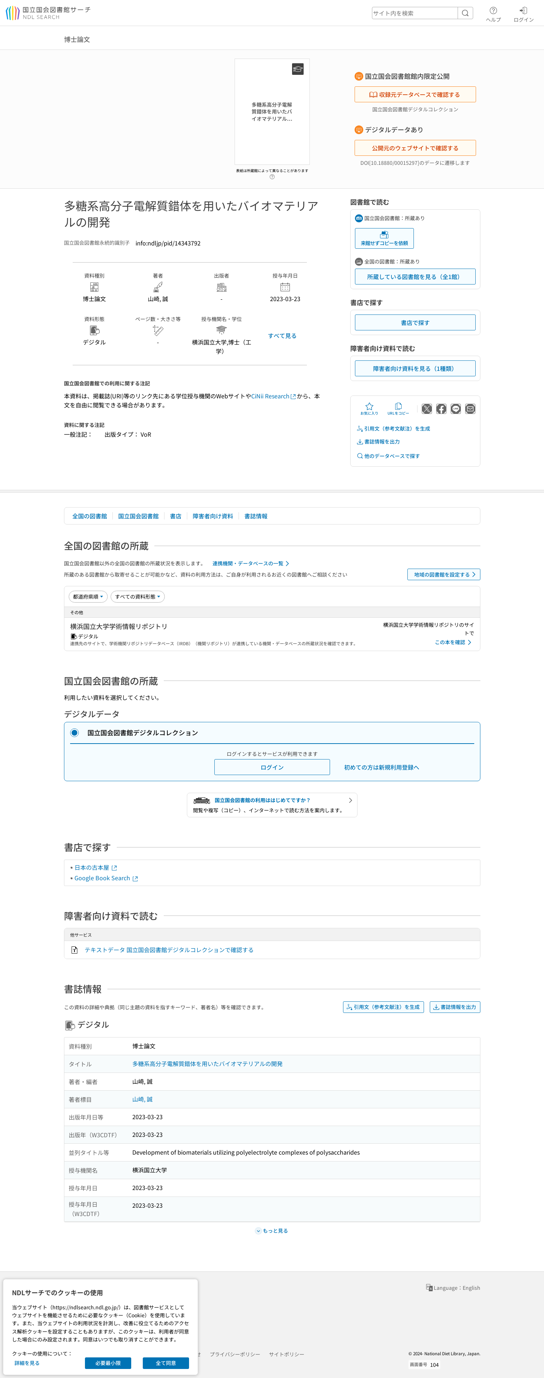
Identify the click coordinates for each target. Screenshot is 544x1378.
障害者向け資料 (213, 516)
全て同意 (166, 1362)
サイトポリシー (286, 1354)
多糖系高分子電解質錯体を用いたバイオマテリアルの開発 (207, 1063)
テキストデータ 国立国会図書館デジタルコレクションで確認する (169, 949)
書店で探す (415, 322)
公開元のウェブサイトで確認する (415, 148)
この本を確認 (454, 642)
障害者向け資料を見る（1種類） (415, 368)
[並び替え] (88, 596)
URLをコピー (398, 409)
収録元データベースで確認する (414, 94)
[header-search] (422, 13)
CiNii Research (274, 395)
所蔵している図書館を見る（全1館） (415, 276)
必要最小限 (108, 1362)
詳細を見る (27, 1362)
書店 (175, 516)
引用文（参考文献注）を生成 (393, 428)
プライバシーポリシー (235, 1354)
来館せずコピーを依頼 (384, 238)
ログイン (524, 13)
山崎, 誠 (142, 1099)
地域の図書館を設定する (446, 574)
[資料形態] (138, 596)
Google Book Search (106, 877)
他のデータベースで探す (388, 456)
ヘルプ (493, 13)
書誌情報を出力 (378, 441)
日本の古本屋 (96, 867)
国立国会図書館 (138, 516)
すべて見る (282, 335)
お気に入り (369, 409)
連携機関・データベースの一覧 (252, 563)
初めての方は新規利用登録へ (381, 767)
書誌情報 (255, 516)
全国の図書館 (89, 516)
